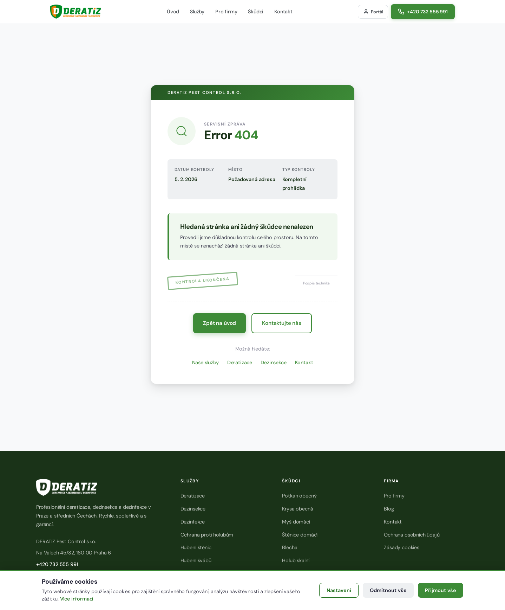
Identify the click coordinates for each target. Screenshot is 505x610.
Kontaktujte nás (281, 323)
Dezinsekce (273, 362)
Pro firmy (226, 11)
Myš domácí (296, 522)
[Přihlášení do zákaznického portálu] (373, 12)
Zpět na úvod (219, 323)
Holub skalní (295, 560)
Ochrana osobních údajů (411, 535)
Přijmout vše (440, 590)
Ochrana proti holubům (207, 535)
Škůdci (255, 11)
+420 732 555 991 (57, 564)
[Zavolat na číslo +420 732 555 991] (423, 11)
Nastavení (339, 590)
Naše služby (205, 362)
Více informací (76, 599)
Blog (389, 509)
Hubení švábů (196, 560)
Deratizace (239, 362)
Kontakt (283, 11)
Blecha (289, 547)
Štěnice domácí (299, 535)
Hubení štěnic (196, 547)
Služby (197, 11)
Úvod (173, 11)
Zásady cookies (401, 547)
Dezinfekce (193, 522)
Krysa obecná (297, 509)
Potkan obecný (299, 496)
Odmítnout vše (388, 590)
